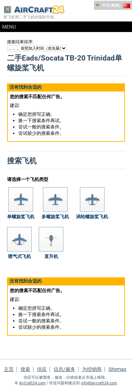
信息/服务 (64, 369)
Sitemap (117, 369)
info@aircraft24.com (99, 383)
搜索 (25, 369)
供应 (42, 369)
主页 (9, 369)
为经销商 (92, 369)
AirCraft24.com (32, 383)
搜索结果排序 (19, 41)
